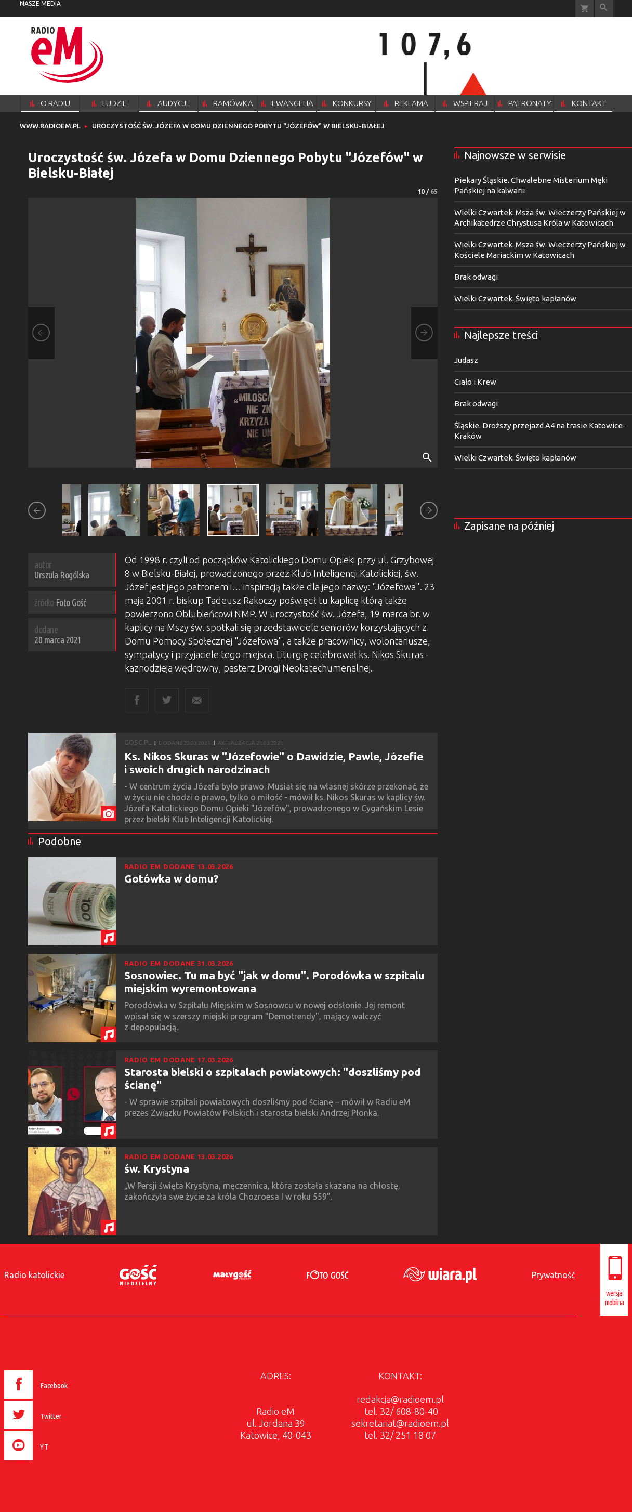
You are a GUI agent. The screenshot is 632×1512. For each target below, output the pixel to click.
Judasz (466, 360)
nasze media (40, 3)
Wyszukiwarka (604, 8)
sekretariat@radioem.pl (400, 1423)
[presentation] (58, 1461)
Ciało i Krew (475, 381)
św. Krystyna (156, 1168)
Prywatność (553, 1275)
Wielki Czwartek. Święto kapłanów (515, 298)
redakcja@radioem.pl (400, 1399)
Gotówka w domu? (171, 878)
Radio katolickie (34, 1275)
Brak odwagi (476, 276)
